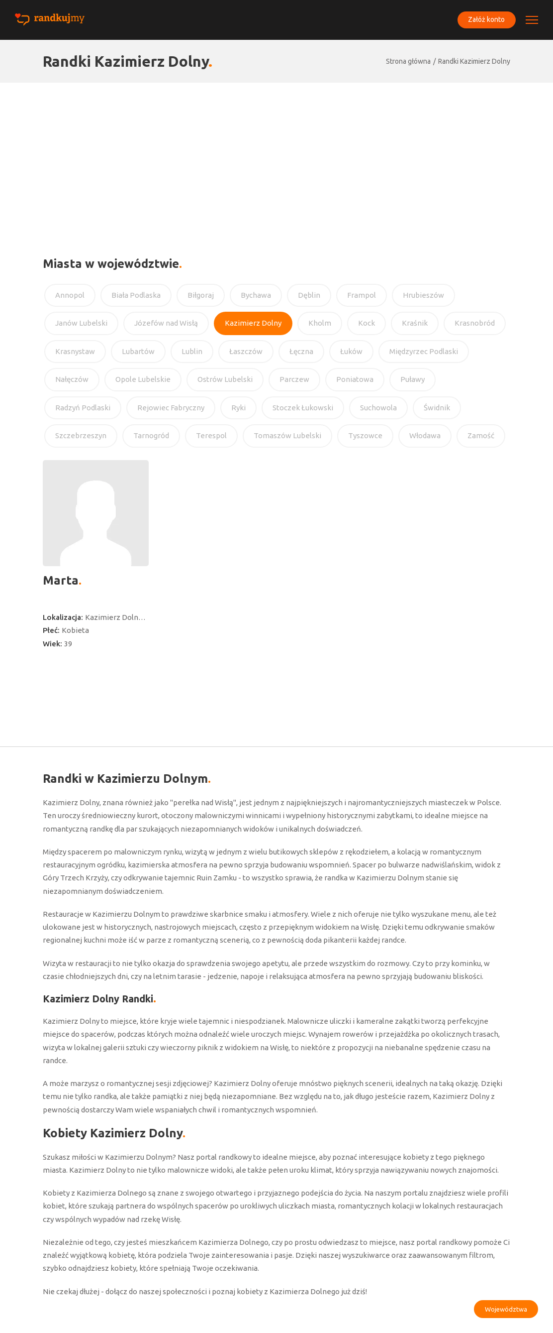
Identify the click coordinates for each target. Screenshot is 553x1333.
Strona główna (408, 61)
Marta (61, 580)
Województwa (506, 1309)
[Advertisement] (276, 157)
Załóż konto (486, 19)
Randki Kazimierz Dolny (474, 61)
